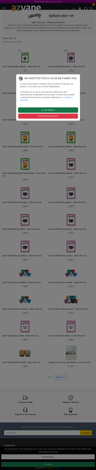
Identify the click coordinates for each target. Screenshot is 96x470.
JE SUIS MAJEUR (48, 110)
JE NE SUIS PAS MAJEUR (48, 116)
